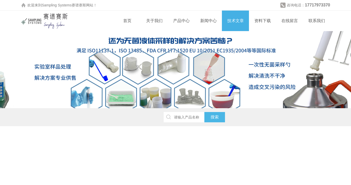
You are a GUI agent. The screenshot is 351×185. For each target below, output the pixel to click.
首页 (127, 20)
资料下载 (262, 20)
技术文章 (235, 20)
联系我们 (316, 20)
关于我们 (154, 20)
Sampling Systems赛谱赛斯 (64, 5)
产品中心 (181, 20)
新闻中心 (208, 20)
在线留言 (289, 20)
